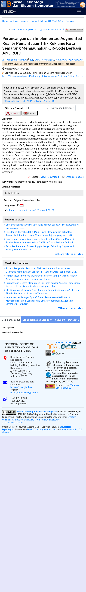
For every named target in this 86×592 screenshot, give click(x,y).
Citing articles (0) (10, 319)
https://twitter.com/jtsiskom (24, 392)
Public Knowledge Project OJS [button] (42, 429)
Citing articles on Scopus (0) (37, 319)
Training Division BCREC (67, 386)
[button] (3, 72)
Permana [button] (70, 20)
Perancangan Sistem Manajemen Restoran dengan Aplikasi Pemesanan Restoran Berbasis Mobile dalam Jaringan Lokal (42, 284)
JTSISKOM (9, 12)
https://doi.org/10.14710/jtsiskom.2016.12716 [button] (29, 100)
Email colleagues (74, 176)
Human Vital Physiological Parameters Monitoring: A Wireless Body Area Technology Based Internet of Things (41, 277)
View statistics (63, 342)
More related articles (69, 253)
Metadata (73, 319)
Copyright (60, 319)
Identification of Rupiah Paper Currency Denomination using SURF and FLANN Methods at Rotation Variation (42, 291)
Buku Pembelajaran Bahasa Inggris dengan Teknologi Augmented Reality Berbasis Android (39, 248)
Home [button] (5, 20)
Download (53, 176)
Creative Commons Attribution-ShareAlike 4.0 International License (39, 418)
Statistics (18, 422)
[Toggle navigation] (79, 11)
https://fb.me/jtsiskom (21, 387)
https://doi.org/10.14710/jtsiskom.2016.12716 (38, 29)
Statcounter (8, 422)
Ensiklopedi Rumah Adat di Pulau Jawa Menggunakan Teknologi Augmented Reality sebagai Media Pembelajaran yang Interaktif (39, 233)
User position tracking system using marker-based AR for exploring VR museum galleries (42, 226)
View (43, 176)
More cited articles (71, 308)
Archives (14, 20)
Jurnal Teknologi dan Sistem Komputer (37, 411)
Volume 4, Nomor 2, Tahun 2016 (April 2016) (42, 20)
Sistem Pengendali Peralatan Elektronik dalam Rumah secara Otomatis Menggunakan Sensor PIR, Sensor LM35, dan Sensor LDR (41, 270)
